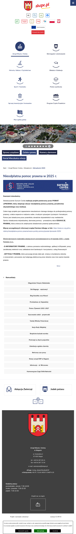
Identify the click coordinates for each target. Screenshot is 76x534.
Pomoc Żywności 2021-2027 (39, 308)
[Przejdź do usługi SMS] (32, 21)
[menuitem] (11, 152)
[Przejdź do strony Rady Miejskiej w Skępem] (24, 21)
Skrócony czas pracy (39, 352)
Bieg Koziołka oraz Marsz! (39, 296)
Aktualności (28, 168)
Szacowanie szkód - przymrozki (39, 314)
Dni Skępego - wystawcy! (39, 289)
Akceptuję (40, 531)
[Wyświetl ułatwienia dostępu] (28, 15)
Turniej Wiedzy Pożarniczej (39, 321)
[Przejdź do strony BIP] (38, 21)
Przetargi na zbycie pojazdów (39, 340)
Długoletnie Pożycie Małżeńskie (39, 283)
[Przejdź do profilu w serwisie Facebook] (48, 15)
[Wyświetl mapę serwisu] (41, 15)
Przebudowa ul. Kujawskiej (39, 302)
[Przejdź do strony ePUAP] (45, 21)
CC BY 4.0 (58, 517)
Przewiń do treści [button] (38, 32)
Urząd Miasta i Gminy (15, 168)
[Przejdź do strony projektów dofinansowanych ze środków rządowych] (55, 21)
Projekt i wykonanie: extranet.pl (19, 517)
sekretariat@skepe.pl (40, 466)
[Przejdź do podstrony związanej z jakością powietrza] (17, 21)
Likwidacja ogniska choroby (38, 346)
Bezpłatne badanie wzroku (39, 333)
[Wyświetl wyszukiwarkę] (35, 15)
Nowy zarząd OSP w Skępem (39, 359)
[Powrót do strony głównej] (4, 168)
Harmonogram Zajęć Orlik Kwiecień (39, 371)
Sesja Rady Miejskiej (39, 327)
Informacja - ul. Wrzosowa (39, 365)
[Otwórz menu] (73, 3)
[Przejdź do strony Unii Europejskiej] (38, 27)
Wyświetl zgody (23, 531)
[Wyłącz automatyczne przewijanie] (49, 146)
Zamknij (55, 531)
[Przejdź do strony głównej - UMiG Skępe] (37, 6)
